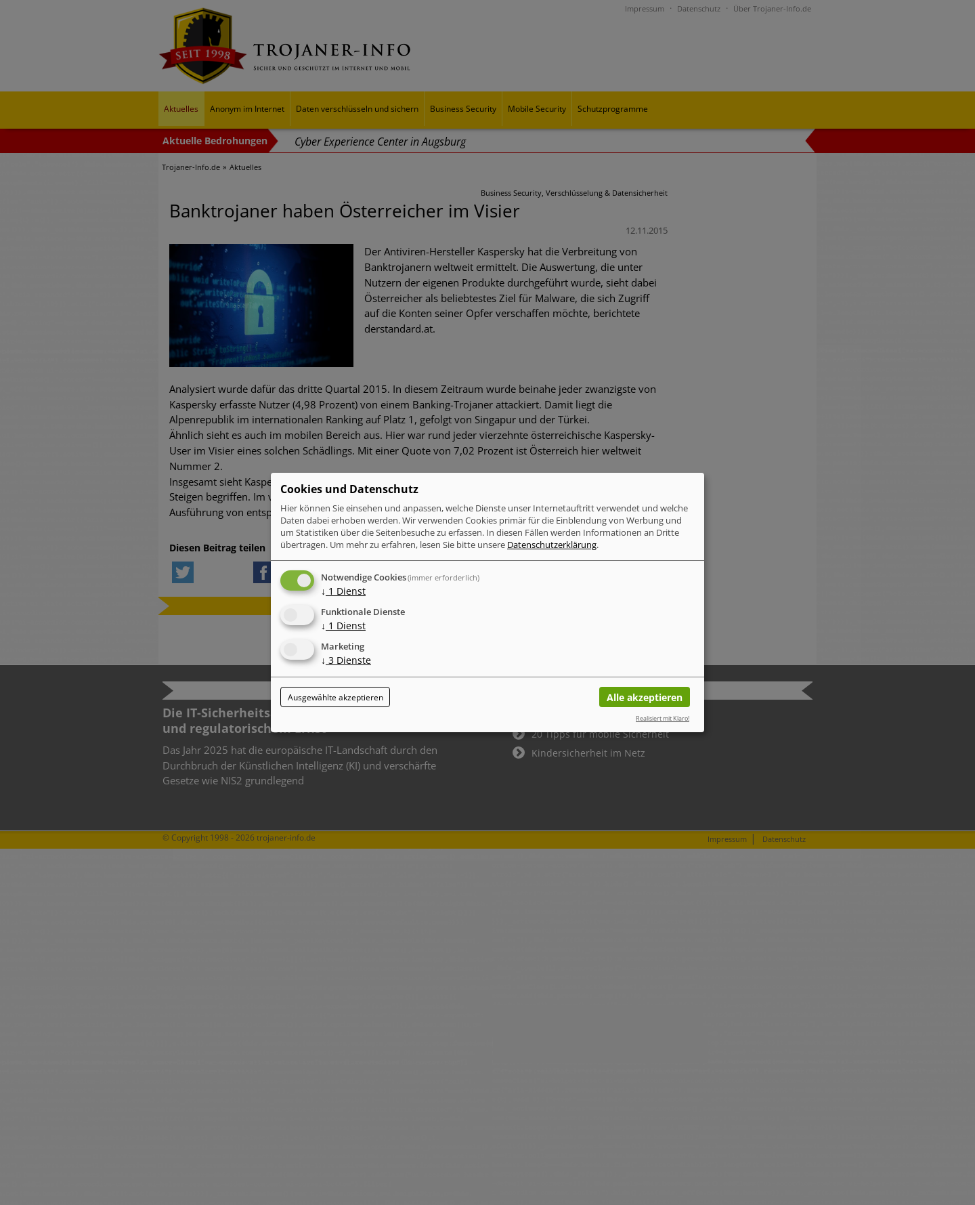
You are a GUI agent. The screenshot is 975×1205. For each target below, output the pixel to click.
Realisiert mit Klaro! (662, 718)
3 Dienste (346, 660)
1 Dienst (343, 591)
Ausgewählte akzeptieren (335, 697)
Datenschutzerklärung (552, 544)
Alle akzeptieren (644, 697)
